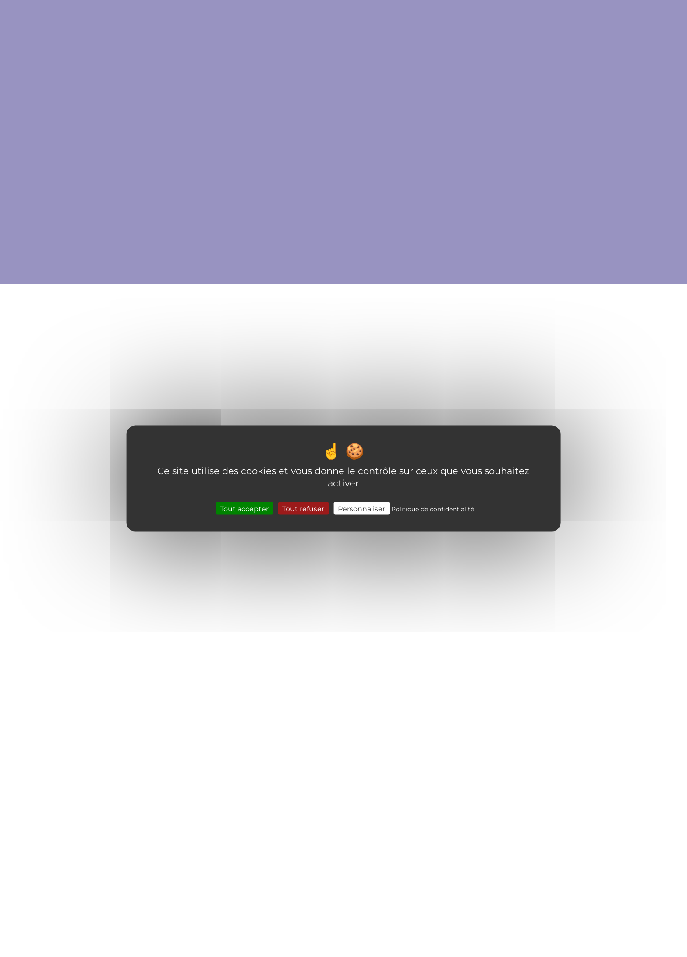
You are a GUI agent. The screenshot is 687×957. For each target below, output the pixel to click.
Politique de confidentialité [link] (432, 508)
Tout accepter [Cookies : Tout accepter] (244, 508)
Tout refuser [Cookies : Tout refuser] (303, 508)
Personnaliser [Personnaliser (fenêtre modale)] (361, 508)
